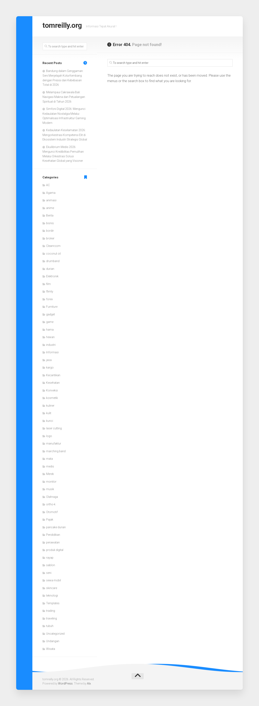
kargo (50, 367)
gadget (50, 314)
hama (50, 329)
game (49, 322)
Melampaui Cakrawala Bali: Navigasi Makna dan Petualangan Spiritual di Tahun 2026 (63, 97)
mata (49, 458)
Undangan (52, 641)
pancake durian (56, 527)
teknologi (52, 595)
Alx (89, 683)
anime (50, 208)
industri (51, 344)
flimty (49, 291)
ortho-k (50, 504)
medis (50, 466)
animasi (51, 200)
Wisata (50, 648)
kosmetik (52, 398)
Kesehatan (53, 382)
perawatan (53, 542)
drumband (52, 261)
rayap (49, 557)
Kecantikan (53, 375)
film (48, 284)
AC (48, 185)
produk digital (54, 550)
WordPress (65, 683)
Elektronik (52, 276)
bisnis (50, 223)
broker (50, 238)
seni (48, 572)
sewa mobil (53, 580)
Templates (52, 603)
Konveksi (52, 390)
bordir (50, 230)
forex (49, 299)
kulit (48, 413)
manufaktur (53, 443)
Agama (50, 192)
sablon (50, 565)
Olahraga (52, 496)
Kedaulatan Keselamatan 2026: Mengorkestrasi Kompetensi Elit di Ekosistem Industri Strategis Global (64, 135)
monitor (51, 481)
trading (50, 610)
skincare (51, 588)
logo (49, 436)
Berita (49, 215)
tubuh (49, 626)
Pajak (49, 519)
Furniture (51, 306)
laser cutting (54, 428)
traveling (51, 618)
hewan (50, 337)
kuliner (50, 405)
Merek (50, 474)
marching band (56, 451)
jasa (49, 360)
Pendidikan (53, 534)
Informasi (52, 352)
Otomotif (52, 512)
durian (50, 268)
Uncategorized (55, 633)
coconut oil (53, 253)
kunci (49, 420)
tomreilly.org (65, 26)
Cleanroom (53, 245)
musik (50, 489)
